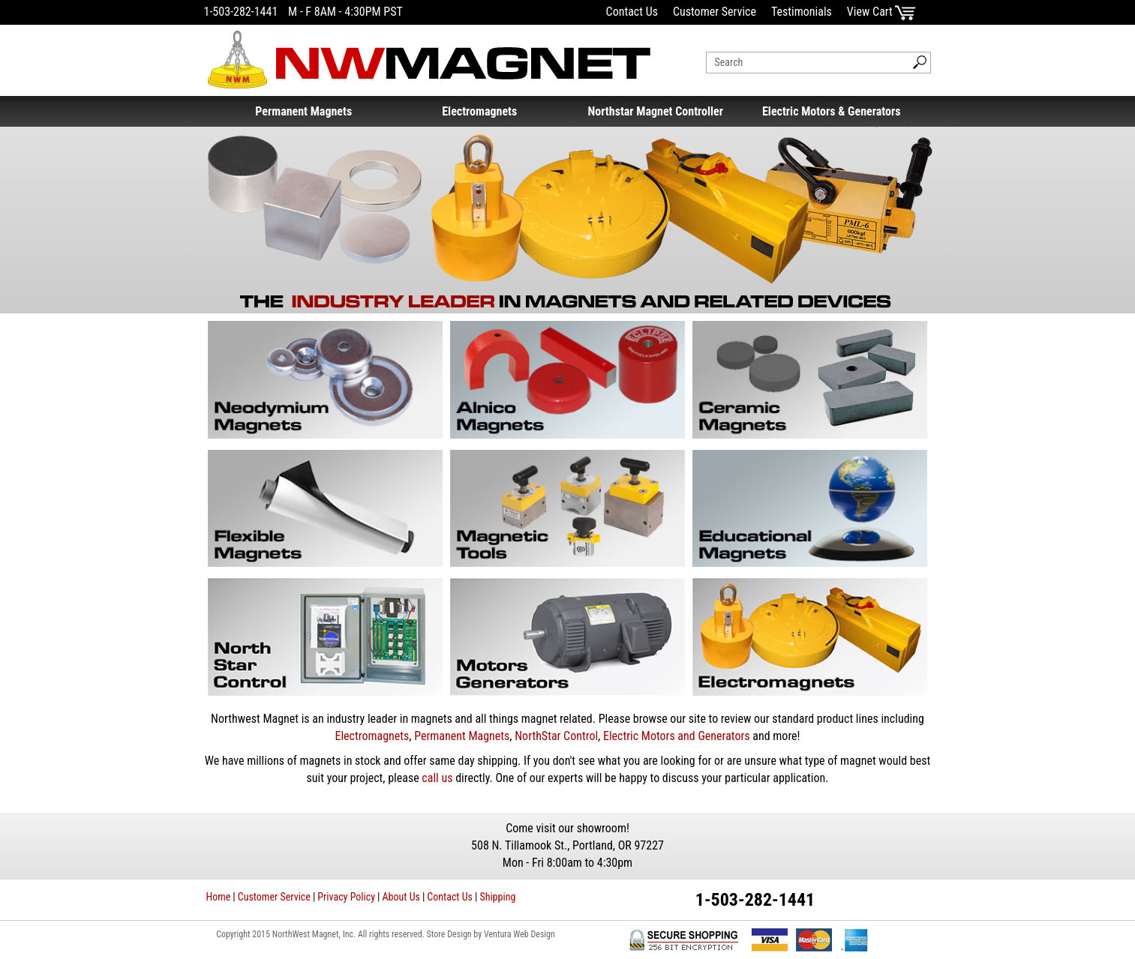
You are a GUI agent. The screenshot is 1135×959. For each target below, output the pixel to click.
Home (218, 897)
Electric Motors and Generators (676, 736)
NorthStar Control (556, 736)
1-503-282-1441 (241, 11)
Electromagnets (479, 111)
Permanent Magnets (303, 111)
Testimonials (801, 11)
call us (437, 778)
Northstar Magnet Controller (655, 111)
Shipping (497, 897)
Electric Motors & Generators (831, 111)
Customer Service (714, 11)
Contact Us (632, 11)
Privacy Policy (346, 897)
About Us (401, 897)
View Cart (882, 11)
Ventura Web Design (519, 934)
